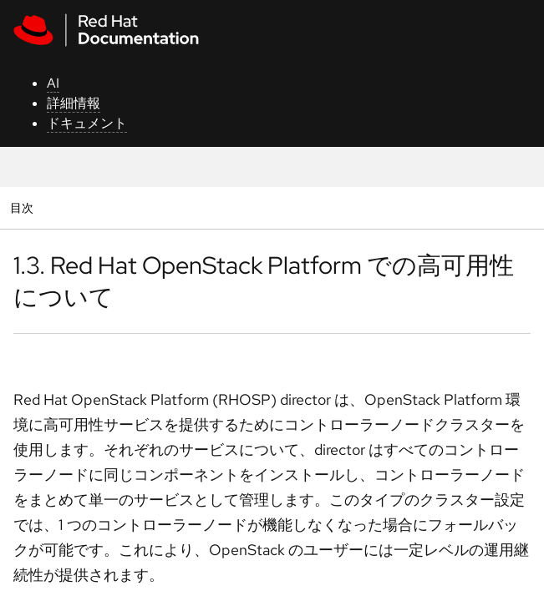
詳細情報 (73, 103)
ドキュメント (87, 123)
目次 (23, 207)
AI (53, 83)
